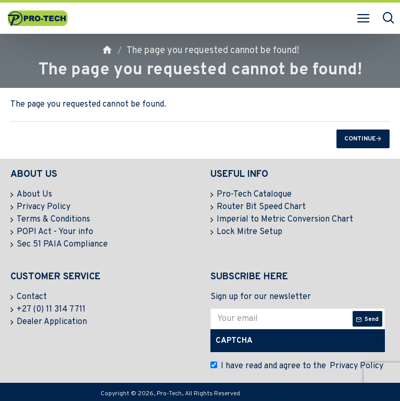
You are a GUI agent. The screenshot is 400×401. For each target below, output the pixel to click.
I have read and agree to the (297, 366)
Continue (360, 139)
